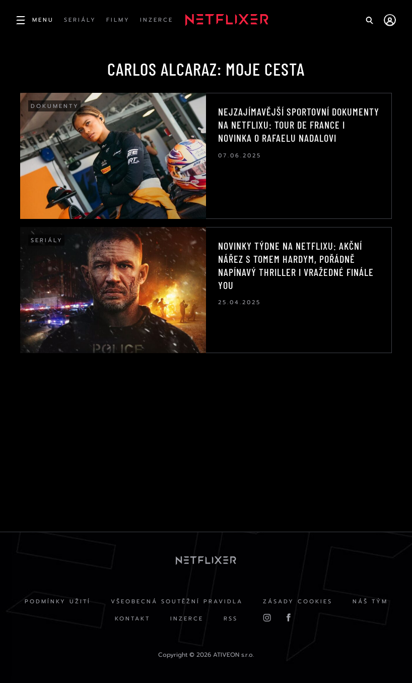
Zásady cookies (297, 601)
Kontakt (132, 618)
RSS (231, 618)
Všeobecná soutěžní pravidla (177, 601)
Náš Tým (370, 601)
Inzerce (186, 618)
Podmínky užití (58, 601)
